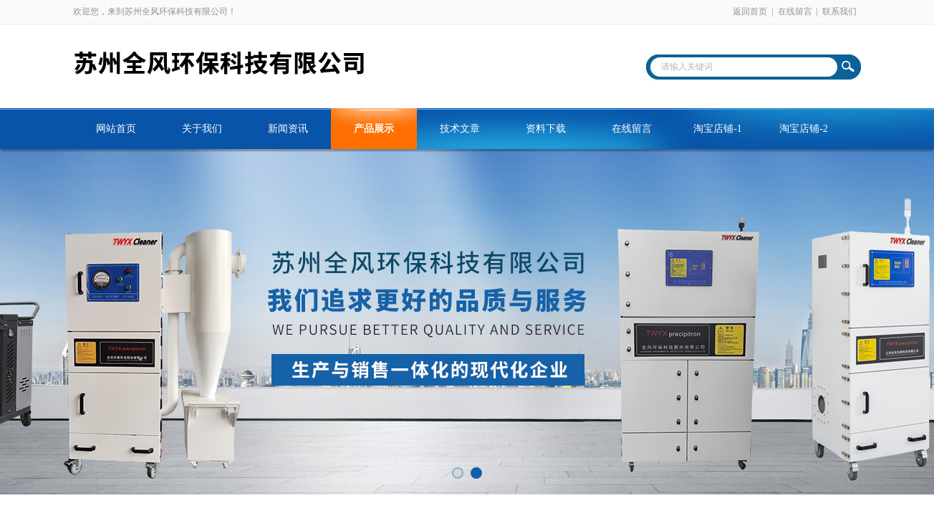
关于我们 (202, 128)
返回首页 (750, 11)
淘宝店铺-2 (803, 128)
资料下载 (546, 128)
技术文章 (460, 128)
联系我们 (839, 11)
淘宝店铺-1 (717, 128)
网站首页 (116, 128)
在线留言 (795, 11)
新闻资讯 (288, 128)
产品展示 (374, 128)
